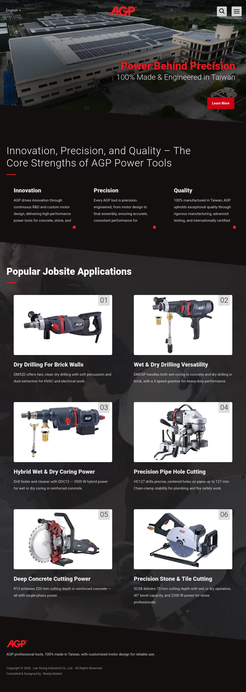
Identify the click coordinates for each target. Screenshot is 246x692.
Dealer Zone (166, 29)
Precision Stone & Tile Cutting (173, 581)
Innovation (27, 192)
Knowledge (135, 29)
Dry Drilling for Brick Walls (49, 366)
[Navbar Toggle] (237, 11)
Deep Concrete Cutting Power (52, 581)
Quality (183, 192)
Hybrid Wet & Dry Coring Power (54, 473)
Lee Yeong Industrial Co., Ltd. (53, 671)
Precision (106, 192)
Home (47, 29)
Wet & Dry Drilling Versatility (171, 366)
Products (104, 29)
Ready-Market (52, 676)
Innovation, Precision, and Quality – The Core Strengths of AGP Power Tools (104, 158)
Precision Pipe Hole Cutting (170, 473)
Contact (195, 29)
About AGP (74, 29)
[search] (222, 11)
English (13, 10)
